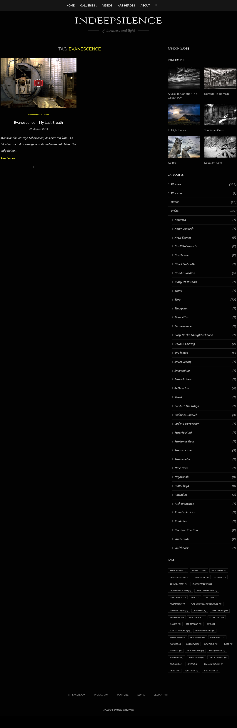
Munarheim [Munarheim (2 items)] (178, 647)
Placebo (203, 192)
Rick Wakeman (205, 502)
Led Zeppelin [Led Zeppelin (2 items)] (218, 626)
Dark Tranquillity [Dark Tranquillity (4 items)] (211, 591)
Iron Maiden (205, 378)
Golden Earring (205, 343)
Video (47, 115)
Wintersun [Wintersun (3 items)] (194, 683)
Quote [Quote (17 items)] (217, 654)
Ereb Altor (205, 316)
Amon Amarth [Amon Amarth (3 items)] (179, 569)
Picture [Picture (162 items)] (176, 654)
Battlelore (205, 254)
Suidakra (205, 520)
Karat (205, 396)
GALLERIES (87, 5)
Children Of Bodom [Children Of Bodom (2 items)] (181, 591)
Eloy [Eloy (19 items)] (198, 598)
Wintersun (205, 538)
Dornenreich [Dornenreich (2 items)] (178, 598)
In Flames (205, 352)
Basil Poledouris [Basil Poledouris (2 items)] (180, 576)
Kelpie (172, 161)
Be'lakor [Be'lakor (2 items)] (225, 576)
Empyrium (205, 307)
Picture (203, 183)
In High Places (176, 129)
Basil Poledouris (205, 245)
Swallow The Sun (205, 529)
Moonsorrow (205, 449)
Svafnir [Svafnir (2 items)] (195, 676)
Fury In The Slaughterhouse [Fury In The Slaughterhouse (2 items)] (210, 605)
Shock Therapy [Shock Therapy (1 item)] (223, 668)
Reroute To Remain (215, 93)
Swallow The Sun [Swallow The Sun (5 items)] (218, 676)
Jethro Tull (205, 387)
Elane (205, 290)
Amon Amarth (205, 227)
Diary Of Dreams (205, 281)
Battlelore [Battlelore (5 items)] (205, 576)
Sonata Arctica (205, 511)
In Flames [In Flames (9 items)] (203, 612)
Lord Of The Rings (205, 405)
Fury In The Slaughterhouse (205, 334)
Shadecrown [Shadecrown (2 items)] (199, 668)
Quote (203, 201)
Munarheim (205, 458)
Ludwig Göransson (205, 423)
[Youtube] (121, 707)
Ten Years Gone (213, 129)
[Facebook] (77, 707)
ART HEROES (126, 5)
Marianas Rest (205, 440)
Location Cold (212, 161)
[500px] (139, 707)
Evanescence (33, 115)
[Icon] (38, 83)
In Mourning (205, 360)
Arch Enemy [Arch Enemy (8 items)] (224, 569)
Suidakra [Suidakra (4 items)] (176, 676)
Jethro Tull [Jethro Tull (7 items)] (178, 626)
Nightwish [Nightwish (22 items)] (199, 647)
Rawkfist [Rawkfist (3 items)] (176, 661)
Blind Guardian (205, 272)
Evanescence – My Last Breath (38, 122)
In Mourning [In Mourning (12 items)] (179, 619)
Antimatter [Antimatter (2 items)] (202, 569)
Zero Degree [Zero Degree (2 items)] (216, 683)
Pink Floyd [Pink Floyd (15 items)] (197, 654)
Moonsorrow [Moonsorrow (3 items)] (205, 640)
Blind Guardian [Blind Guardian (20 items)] (206, 583)
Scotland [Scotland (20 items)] (177, 668)
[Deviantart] (159, 707)
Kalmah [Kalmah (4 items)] (197, 626)
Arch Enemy (205, 236)
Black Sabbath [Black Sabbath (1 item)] (179, 583)
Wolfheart (205, 547)
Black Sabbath (205, 263)
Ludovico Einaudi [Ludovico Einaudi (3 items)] (180, 640)
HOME (70, 5)
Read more (8, 158)
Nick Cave (205, 467)
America (205, 219)
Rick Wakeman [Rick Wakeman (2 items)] (198, 661)
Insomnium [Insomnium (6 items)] (201, 619)
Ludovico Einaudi (205, 414)
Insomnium (205, 369)
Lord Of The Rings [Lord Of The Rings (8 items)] (196, 633)
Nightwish (205, 476)
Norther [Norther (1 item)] (220, 647)
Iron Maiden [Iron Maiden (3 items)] (223, 619)
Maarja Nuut (205, 431)
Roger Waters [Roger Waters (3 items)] (222, 661)
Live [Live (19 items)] (174, 633)
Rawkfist (205, 493)
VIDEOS (107, 5)
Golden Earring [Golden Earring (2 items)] (180, 612)
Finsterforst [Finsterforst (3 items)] (178, 605)
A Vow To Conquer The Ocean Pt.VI (182, 95)
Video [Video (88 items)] (175, 683)
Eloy (205, 298)
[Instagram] (99, 707)
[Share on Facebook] (34, 167)
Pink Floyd (205, 485)
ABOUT (145, 5)
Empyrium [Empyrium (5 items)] (215, 598)
